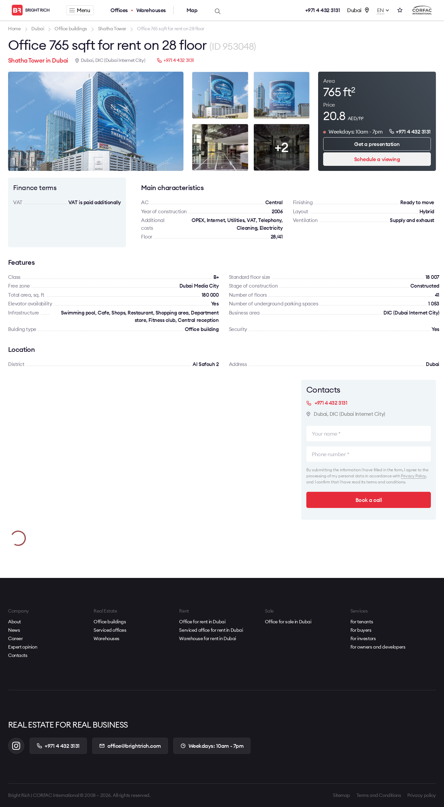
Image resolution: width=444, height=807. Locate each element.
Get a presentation (377, 144)
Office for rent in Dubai (202, 622)
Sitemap (341, 795)
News (14, 630)
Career (15, 638)
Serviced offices (110, 630)
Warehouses (151, 10)
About (14, 622)
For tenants (361, 622)
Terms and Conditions (378, 795)
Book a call (368, 500)
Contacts (18, 655)
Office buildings (110, 622)
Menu (79, 10)
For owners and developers (378, 647)
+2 (281, 147)
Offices (119, 10)
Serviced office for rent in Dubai (211, 630)
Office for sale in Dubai (288, 622)
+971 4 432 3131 (322, 10)
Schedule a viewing (377, 159)
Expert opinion (22, 647)
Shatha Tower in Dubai (38, 60)
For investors (363, 638)
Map (192, 10)
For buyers (361, 630)
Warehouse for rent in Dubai (207, 638)
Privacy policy (421, 795)
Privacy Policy (413, 475)
